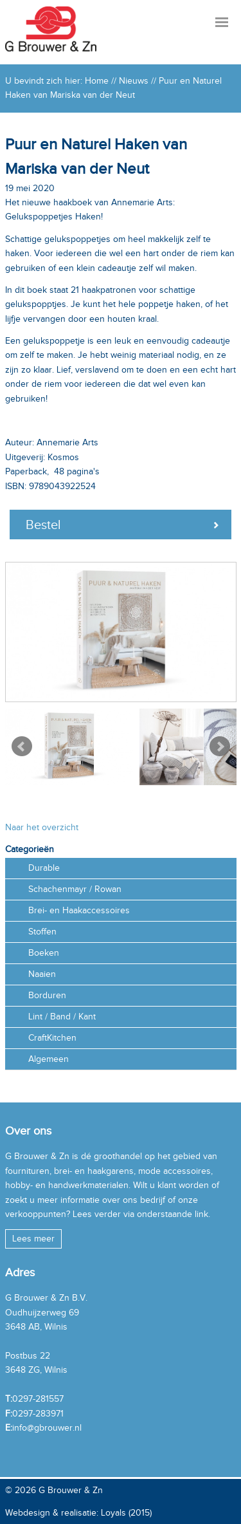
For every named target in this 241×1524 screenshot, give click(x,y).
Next (220, 746)
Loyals (113, 1513)
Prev (22, 746)
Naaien (42, 974)
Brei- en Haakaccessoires (79, 910)
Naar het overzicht (41, 827)
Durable (44, 868)
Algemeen (48, 1059)
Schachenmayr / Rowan (74, 889)
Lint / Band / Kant (62, 1016)
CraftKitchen (52, 1038)
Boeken (43, 953)
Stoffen (42, 931)
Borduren (47, 995)
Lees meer (33, 1238)
